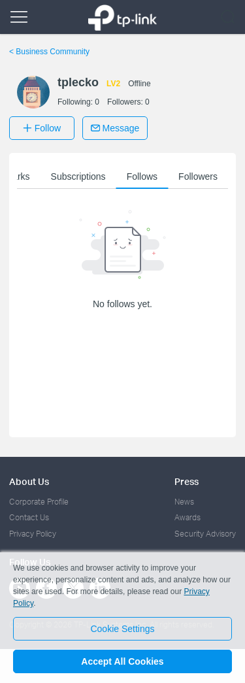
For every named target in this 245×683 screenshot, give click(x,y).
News (184, 502)
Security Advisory (205, 534)
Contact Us (29, 517)
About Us (29, 481)
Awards (187, 517)
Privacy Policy (32, 534)
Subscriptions (78, 176)
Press (186, 481)
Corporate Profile (39, 502)
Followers (198, 176)
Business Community (49, 51)
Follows (142, 176)
